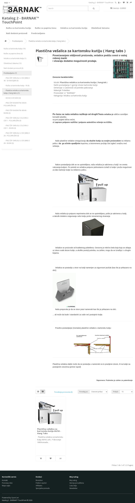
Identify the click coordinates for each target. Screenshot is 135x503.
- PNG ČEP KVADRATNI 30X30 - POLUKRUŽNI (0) (15, 104)
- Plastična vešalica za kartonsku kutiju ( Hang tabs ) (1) (16, 91)
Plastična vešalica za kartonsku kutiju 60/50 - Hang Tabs (49, 431)
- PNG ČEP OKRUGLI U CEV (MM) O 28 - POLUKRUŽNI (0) (17, 134)
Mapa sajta (6, 485)
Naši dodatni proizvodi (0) (13, 68)
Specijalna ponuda (43, 488)
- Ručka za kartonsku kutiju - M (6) (16, 85)
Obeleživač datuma (100, 28)
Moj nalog (73, 480)
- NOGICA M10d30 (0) (12, 98)
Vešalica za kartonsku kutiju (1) (15, 58)
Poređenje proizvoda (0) (63, 392)
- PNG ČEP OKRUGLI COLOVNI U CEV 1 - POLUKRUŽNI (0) (16, 119)
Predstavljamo (38, 33)
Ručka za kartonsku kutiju (18, 28)
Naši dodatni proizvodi (16, 33)
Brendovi (39, 480)
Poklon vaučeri (41, 483)
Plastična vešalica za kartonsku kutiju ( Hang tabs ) (47, 41)
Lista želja (73, 485)
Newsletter (73, 488)
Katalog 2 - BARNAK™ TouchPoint (101, 2)
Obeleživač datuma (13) (12, 63)
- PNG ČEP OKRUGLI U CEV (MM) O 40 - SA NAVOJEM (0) (17, 79)
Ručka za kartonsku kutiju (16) (14, 48)
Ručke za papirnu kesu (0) (13, 53)
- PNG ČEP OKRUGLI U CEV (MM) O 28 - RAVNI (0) (17, 141)
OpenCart (15, 498)
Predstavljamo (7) (10, 73)
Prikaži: (115, 392)
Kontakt (5, 480)
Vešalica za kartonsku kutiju (73, 28)
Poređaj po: (83, 392)
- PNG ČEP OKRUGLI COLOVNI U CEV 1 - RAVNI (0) (16, 126)
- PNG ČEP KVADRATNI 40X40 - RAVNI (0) (15, 111)
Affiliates (39, 485)
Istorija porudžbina (76, 483)
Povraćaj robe (7, 483)
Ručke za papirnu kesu (45, 28)
